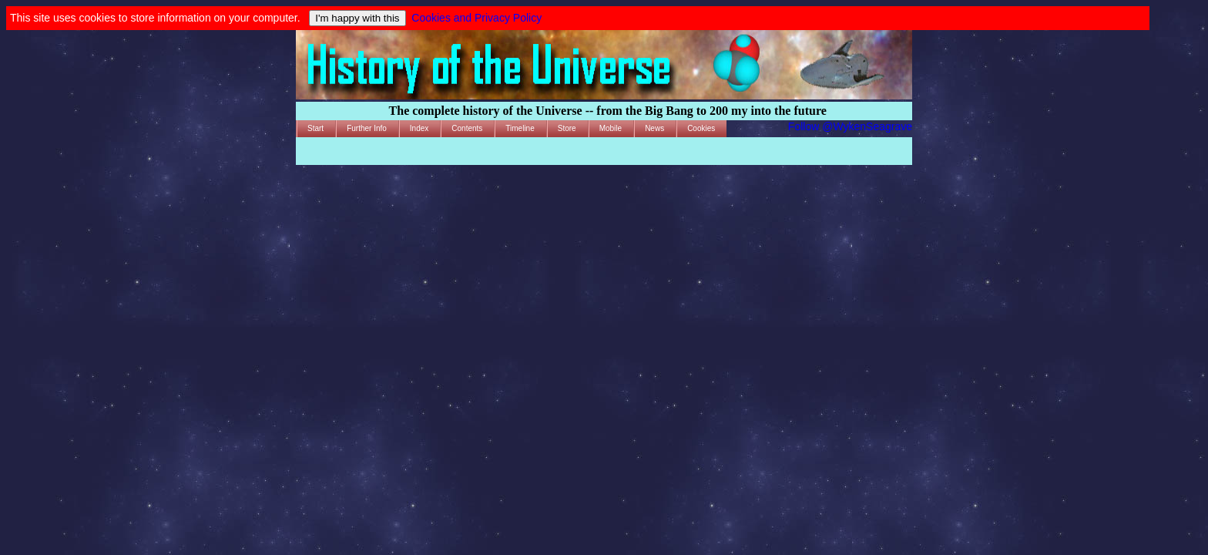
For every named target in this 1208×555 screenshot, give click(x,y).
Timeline (519, 128)
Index (419, 128)
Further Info (367, 128)
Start (315, 128)
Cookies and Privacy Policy (476, 18)
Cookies (701, 128)
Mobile (610, 128)
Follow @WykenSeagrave (850, 126)
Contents (466, 128)
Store (567, 128)
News (654, 128)
